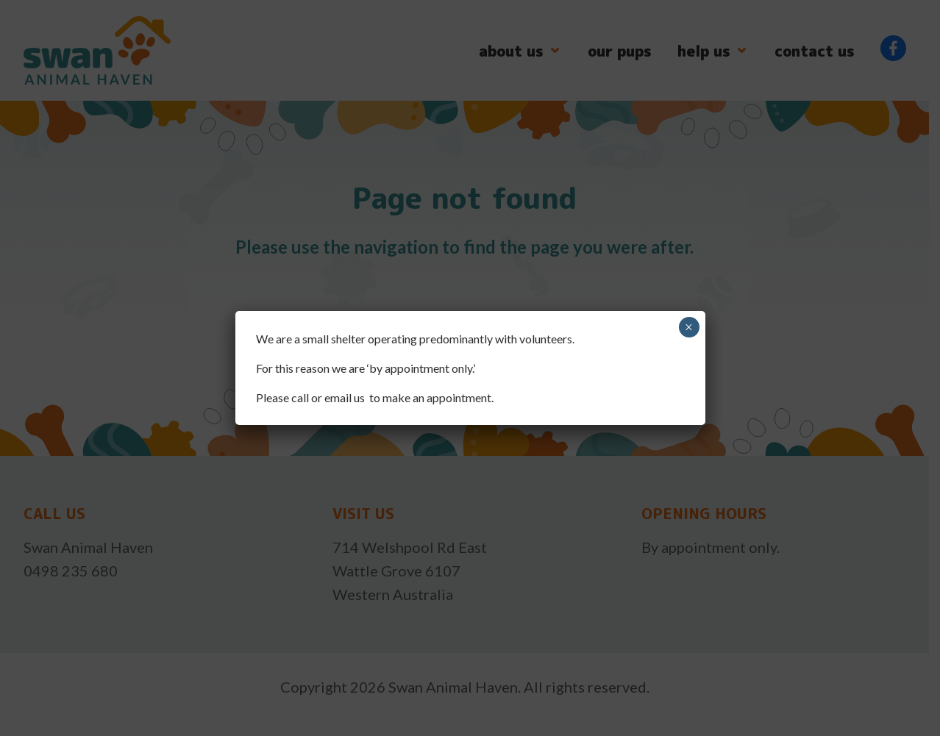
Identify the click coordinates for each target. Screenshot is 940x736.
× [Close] (689, 327)
